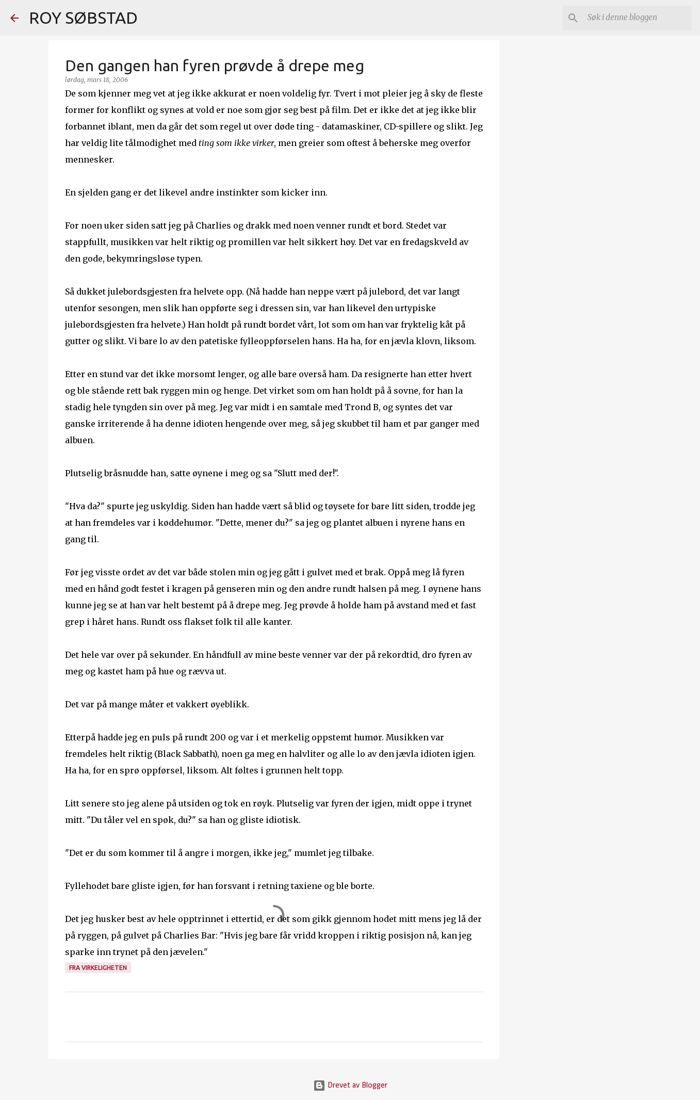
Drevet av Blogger (350, 1085)
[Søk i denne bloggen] (637, 18)
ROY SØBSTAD (83, 17)
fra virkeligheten (98, 967)
